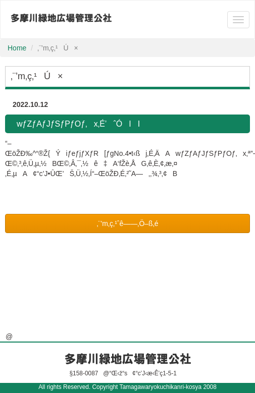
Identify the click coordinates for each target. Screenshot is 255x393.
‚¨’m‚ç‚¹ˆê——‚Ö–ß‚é (127, 223)
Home (17, 48)
